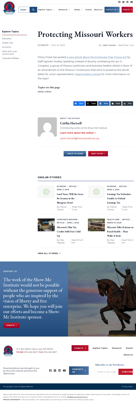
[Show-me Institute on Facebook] (119, 2)
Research (64, 10)
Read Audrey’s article (88, 74)
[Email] (116, 103)
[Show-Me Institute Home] (9, 7)
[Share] (79, 103)
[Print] (127, 103)
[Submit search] (33, 10)
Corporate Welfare (10, 58)
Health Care (7, 43)
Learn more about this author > (78, 133)
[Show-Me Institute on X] (123, 2)
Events (89, 10)
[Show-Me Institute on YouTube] (131, 2)
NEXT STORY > (98, 154)
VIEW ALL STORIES (49, 253)
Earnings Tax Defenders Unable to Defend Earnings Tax (119, 198)
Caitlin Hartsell (109, 45)
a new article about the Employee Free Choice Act (97, 57)
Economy (6, 47)
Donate (127, 10)
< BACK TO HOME (75, 154)
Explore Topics (46, 10)
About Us (98, 10)
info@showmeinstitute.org (77, 397)
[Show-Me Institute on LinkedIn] (127, 2)
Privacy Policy (127, 386)
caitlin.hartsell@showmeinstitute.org (79, 138)
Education (7, 38)
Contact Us (112, 10)
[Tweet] (91, 103)
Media (78, 10)
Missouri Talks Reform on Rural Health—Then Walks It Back (120, 231)
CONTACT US (79, 370)
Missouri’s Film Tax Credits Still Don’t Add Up (68, 231)
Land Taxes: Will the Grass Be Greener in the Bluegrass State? (70, 198)
